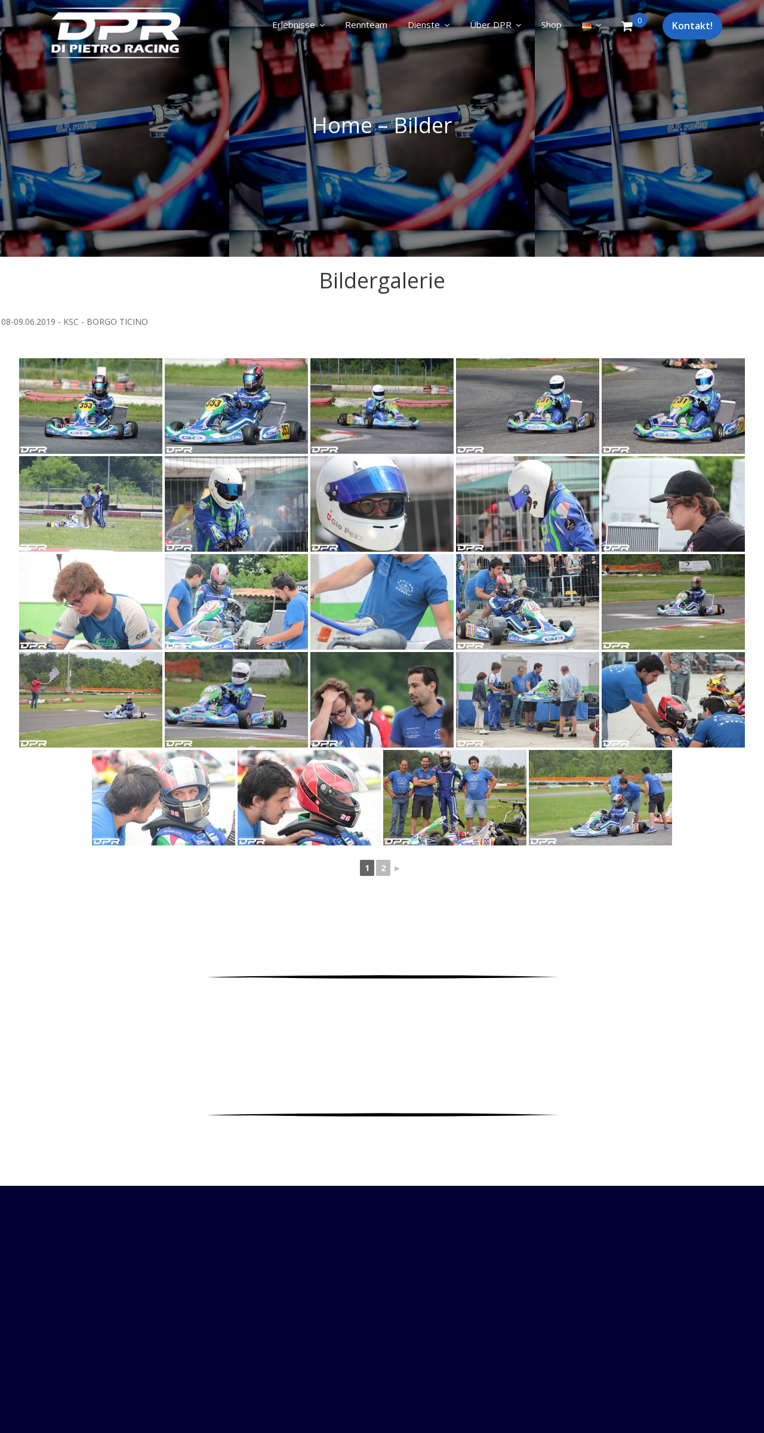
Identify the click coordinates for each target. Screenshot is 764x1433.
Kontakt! (692, 25)
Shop (551, 24)
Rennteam (366, 24)
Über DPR (491, 24)
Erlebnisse (293, 24)
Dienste (424, 24)
